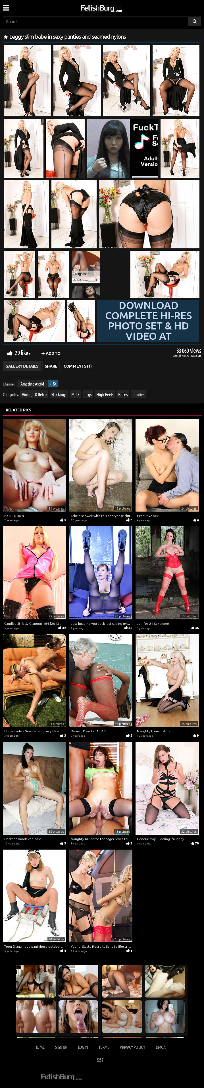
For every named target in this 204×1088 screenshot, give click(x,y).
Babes (122, 394)
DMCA (160, 1047)
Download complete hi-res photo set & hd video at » (148, 330)
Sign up (61, 1047)
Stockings (58, 394)
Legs (87, 394)
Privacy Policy (132, 1047)
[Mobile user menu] (5, 6)
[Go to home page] (111, 7)
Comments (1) (78, 365)
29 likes (22, 352)
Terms (104, 1047)
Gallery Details (21, 365)
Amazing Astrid (32, 383)
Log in (83, 1047)
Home (39, 1047)
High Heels (104, 394)
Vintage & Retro (34, 394)
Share (51, 365)
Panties (138, 394)
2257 (99, 1059)
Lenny (186, 355)
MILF (75, 394)
